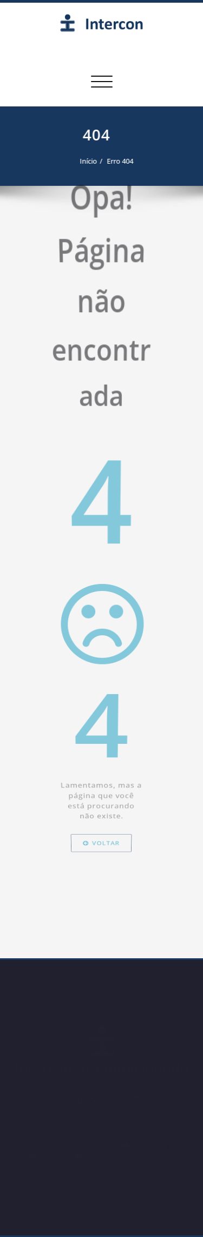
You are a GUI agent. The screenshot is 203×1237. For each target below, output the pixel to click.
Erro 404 (116, 161)
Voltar (101, 976)
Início (84, 161)
